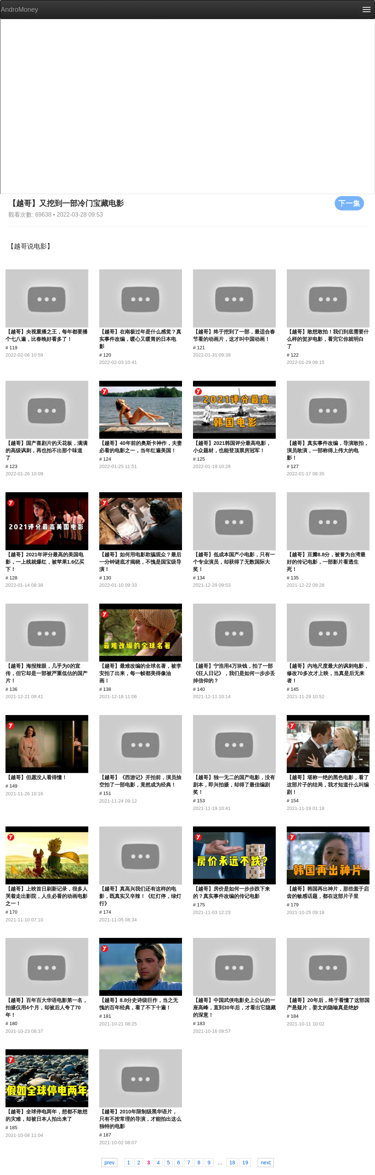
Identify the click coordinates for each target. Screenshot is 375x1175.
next (265, 1162)
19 (245, 1162)
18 (232, 1162)
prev (109, 1162)
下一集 (349, 203)
